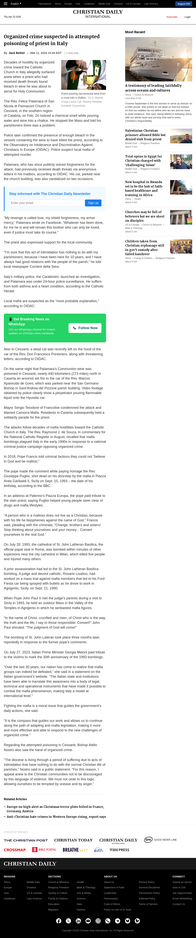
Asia (78, 3)
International (44, 3)
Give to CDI (178, 887)
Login (188, 16)
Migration (53, 909)
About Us (109, 882)
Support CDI (184, 4)
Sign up (93, 202)
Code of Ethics (112, 904)
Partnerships (111, 898)
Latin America (151, 3)
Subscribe (171, 16)
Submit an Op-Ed (182, 882)
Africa (58, 3)
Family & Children (143, 258)
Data (79, 904)
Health (137, 199)
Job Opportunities (182, 893)
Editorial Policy (147, 898)
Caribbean (89, 3)
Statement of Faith (114, 887)
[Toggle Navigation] (5, 4)
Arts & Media (84, 893)
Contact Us (178, 904)
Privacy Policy (146, 882)
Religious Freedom (150, 143)
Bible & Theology (134, 228)
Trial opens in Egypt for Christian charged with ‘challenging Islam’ (143, 161)
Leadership (110, 893)
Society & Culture (57, 893)
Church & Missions (144, 94)
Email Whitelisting (182, 898)
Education (53, 904)
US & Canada (133, 3)
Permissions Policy (149, 893)
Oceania (118, 3)
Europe (68, 3)
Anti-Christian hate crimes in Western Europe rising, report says (56, 817)
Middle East (104, 3)
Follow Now (88, 328)
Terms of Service (148, 904)
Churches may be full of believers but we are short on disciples (144, 216)
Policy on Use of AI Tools (117, 909)
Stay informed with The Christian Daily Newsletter (50, 194)
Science (81, 898)
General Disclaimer (149, 887)
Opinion (81, 909)
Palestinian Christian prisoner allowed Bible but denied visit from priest (145, 135)
